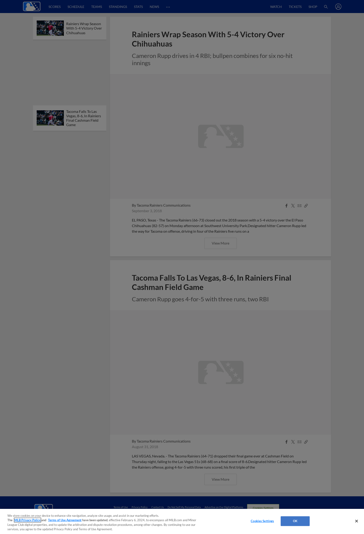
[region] (182, 521)
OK (295, 521)
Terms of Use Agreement (64, 520)
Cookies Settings (262, 521)
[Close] (356, 521)
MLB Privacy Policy (27, 520)
